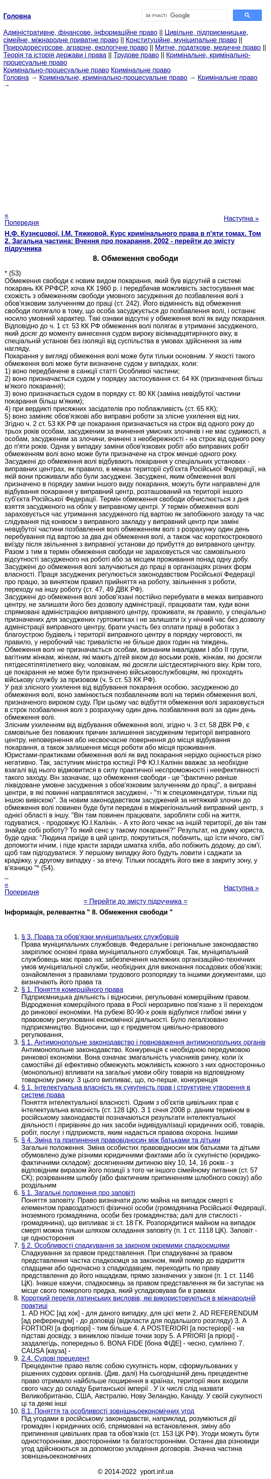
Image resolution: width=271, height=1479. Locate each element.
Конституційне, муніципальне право (181, 39)
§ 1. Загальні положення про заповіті (78, 1192)
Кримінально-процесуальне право (56, 70)
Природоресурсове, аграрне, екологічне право (75, 47)
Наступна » (241, 218)
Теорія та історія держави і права (54, 55)
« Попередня (22, 219)
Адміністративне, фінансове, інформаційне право (80, 32)
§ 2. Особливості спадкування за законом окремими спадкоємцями (125, 1245)
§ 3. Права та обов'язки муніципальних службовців (100, 936)
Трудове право (136, 55)
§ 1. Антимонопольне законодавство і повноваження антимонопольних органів (143, 1042)
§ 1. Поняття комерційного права (72, 989)
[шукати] (183, 15)
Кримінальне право (141, 70)
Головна (16, 77)
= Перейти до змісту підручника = (136, 901)
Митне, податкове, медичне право (208, 47)
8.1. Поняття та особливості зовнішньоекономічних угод (107, 1411)
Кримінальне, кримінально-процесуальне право (113, 77)
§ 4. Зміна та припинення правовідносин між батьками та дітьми (120, 1140)
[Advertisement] (135, 147)
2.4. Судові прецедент (55, 1358)
